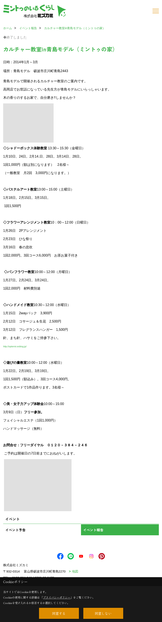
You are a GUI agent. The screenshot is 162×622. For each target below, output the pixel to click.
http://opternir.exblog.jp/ (15, 346)
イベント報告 (93, 529)
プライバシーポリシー (56, 597)
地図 (75, 571)
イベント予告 (15, 529)
